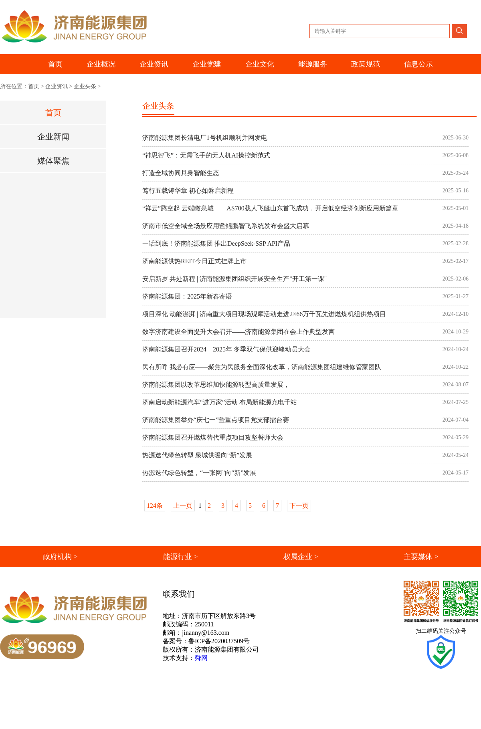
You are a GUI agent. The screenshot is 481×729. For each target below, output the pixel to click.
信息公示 (418, 64)
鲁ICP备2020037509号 (219, 641)
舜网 (201, 657)
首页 (55, 64)
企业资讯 (56, 86)
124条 (155, 505)
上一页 (182, 505)
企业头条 (85, 86)
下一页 (299, 505)
